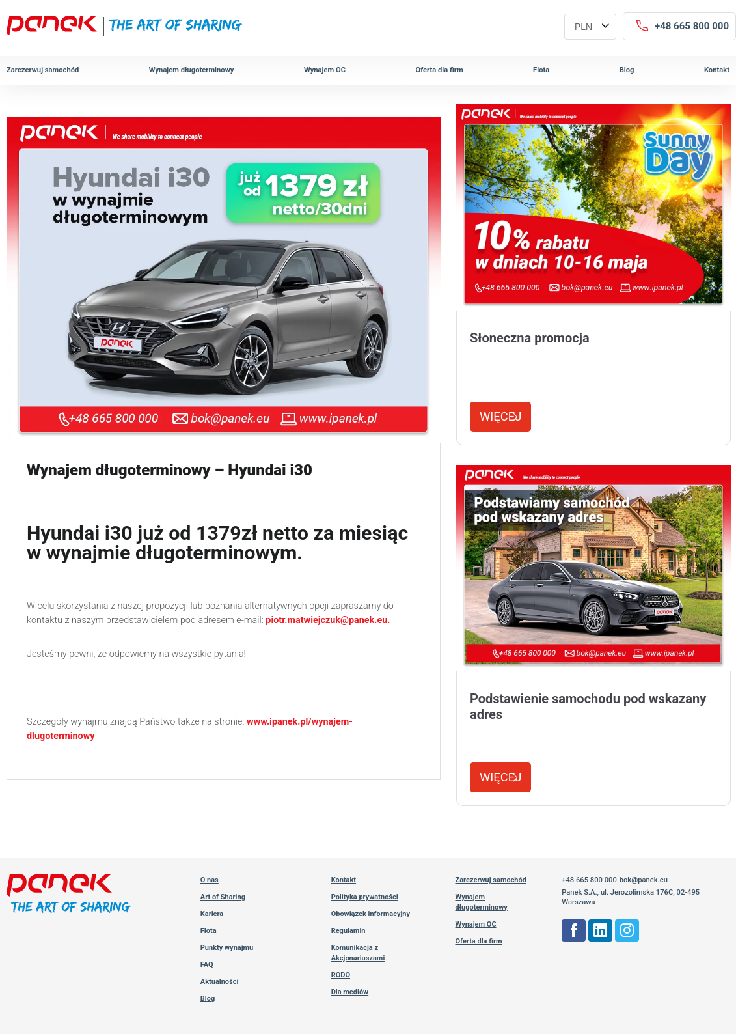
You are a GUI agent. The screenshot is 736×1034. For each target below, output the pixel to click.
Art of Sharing (222, 897)
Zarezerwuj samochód (43, 70)
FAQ (206, 964)
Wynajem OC (325, 70)
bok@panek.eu (644, 880)
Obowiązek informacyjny (370, 914)
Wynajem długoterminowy (191, 70)
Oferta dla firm (439, 70)
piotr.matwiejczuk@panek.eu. (328, 620)
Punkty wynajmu (227, 947)
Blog (627, 70)
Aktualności (219, 981)
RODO (340, 975)
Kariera (212, 914)
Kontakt (716, 70)
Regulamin (348, 931)
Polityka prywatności (364, 897)
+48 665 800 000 (589, 880)
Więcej (500, 416)
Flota (541, 70)
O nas (209, 880)
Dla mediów (350, 992)
